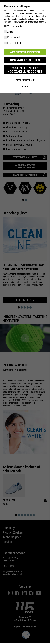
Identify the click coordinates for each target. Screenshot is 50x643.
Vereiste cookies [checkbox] (15, 26)
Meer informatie (25, 79)
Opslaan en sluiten (25, 60)
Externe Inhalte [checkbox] (14, 43)
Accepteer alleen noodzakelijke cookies (25, 69)
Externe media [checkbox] (14, 37)
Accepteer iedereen (25, 52)
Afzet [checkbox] (10, 31)
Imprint (25, 86)
